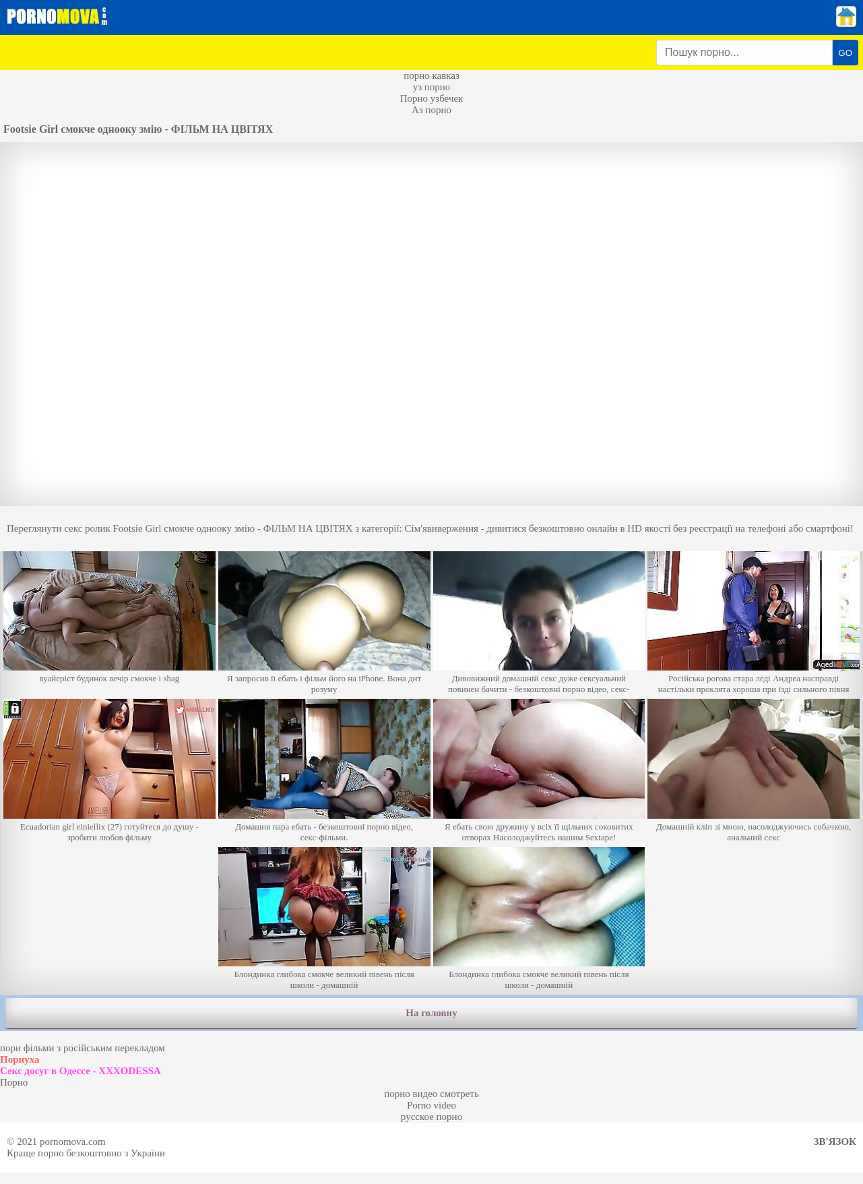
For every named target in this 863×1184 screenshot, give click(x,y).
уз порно (432, 87)
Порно (14, 1082)
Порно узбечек (432, 98)
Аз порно (431, 109)
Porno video (431, 1105)
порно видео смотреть (431, 1093)
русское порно (431, 1116)
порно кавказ (431, 75)
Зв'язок (835, 1141)
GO (845, 53)
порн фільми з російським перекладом (82, 1047)
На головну (431, 1012)
